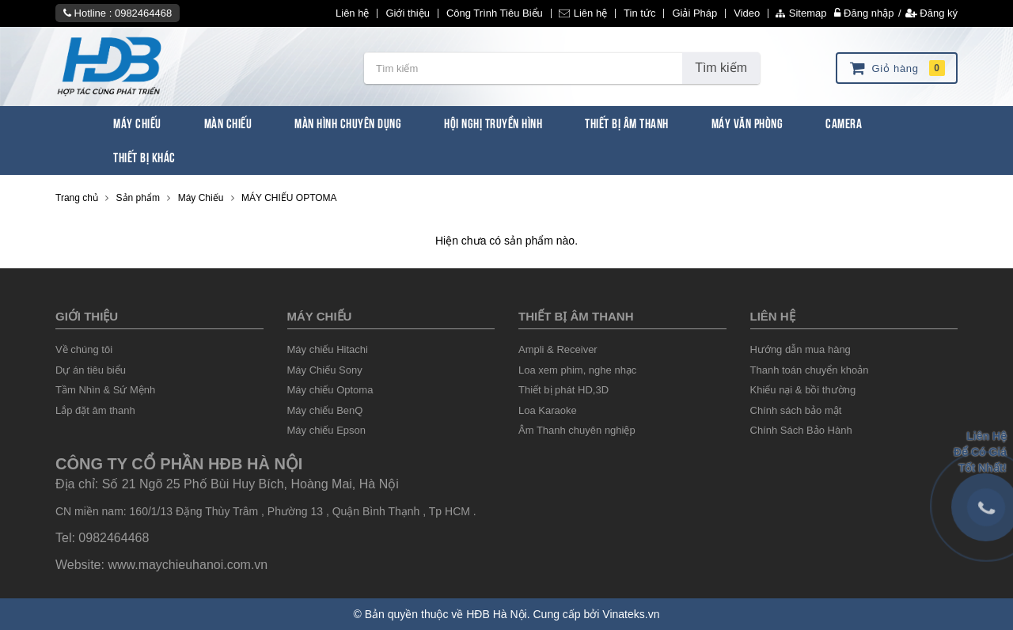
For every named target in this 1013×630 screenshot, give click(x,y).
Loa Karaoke (547, 410)
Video (747, 13)
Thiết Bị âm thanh (575, 316)
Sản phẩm (138, 197)
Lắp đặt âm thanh (95, 410)
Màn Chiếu (228, 122)
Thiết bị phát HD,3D (563, 390)
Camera (843, 122)
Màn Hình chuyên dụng (347, 122)
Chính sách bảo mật (796, 410)
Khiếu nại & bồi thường (803, 390)
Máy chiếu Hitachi (327, 349)
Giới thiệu (407, 13)
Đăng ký (931, 13)
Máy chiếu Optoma (330, 390)
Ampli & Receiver (558, 349)
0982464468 (143, 13)
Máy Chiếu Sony (324, 370)
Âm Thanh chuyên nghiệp (576, 430)
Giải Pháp (694, 13)
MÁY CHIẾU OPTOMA (289, 197)
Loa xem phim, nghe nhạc (577, 370)
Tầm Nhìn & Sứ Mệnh (105, 390)
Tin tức (639, 13)
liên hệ (772, 316)
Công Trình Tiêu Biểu (494, 13)
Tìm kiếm (721, 67)
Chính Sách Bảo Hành (801, 430)
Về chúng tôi (83, 349)
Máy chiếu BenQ (325, 410)
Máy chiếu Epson (326, 430)
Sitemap (801, 13)
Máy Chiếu (137, 122)
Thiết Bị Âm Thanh (627, 122)
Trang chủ (76, 197)
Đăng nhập (863, 13)
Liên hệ (352, 13)
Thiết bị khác (144, 156)
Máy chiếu (319, 316)
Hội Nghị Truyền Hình (493, 122)
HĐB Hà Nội (496, 614)
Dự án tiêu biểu (90, 370)
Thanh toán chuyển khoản (809, 370)
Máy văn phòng (747, 122)
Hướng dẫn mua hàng (800, 349)
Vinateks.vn (630, 614)
